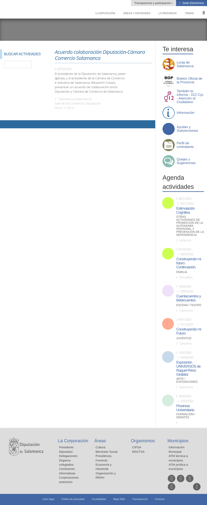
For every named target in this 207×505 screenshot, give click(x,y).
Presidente (66, 447)
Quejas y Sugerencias (186, 161)
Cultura (100, 447)
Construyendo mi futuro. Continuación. (188, 263)
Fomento (102, 460)
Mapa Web (119, 499)
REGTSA (138, 451)
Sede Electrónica (193, 3)
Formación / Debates (185, 416)
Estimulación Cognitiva (185, 210)
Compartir (5, 124)
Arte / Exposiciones (187, 380)
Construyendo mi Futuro (188, 331)
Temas (189, 13)
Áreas (100, 440)
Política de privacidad (72, 499)
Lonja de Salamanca (185, 64)
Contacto (160, 499)
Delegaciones (68, 456)
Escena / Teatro (188, 305)
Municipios (177, 440)
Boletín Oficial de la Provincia (189, 80)
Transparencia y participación (153, 3)
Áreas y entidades (136, 13)
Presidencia (103, 456)
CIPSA (136, 447)
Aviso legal (48, 499)
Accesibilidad (99, 499)
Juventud (183, 338)
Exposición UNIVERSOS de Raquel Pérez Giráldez (188, 368)
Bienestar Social (106, 451)
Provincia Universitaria (185, 408)
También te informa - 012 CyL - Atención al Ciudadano (190, 96)
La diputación (105, 13)
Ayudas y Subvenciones (187, 129)
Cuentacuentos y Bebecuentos (188, 298)
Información (185, 113)
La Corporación (73, 440)
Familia (181, 272)
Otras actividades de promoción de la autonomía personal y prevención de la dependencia (190, 225)
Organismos (143, 440)
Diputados (66, 451)
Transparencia (140, 499)
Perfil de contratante (185, 145)
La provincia (167, 13)
